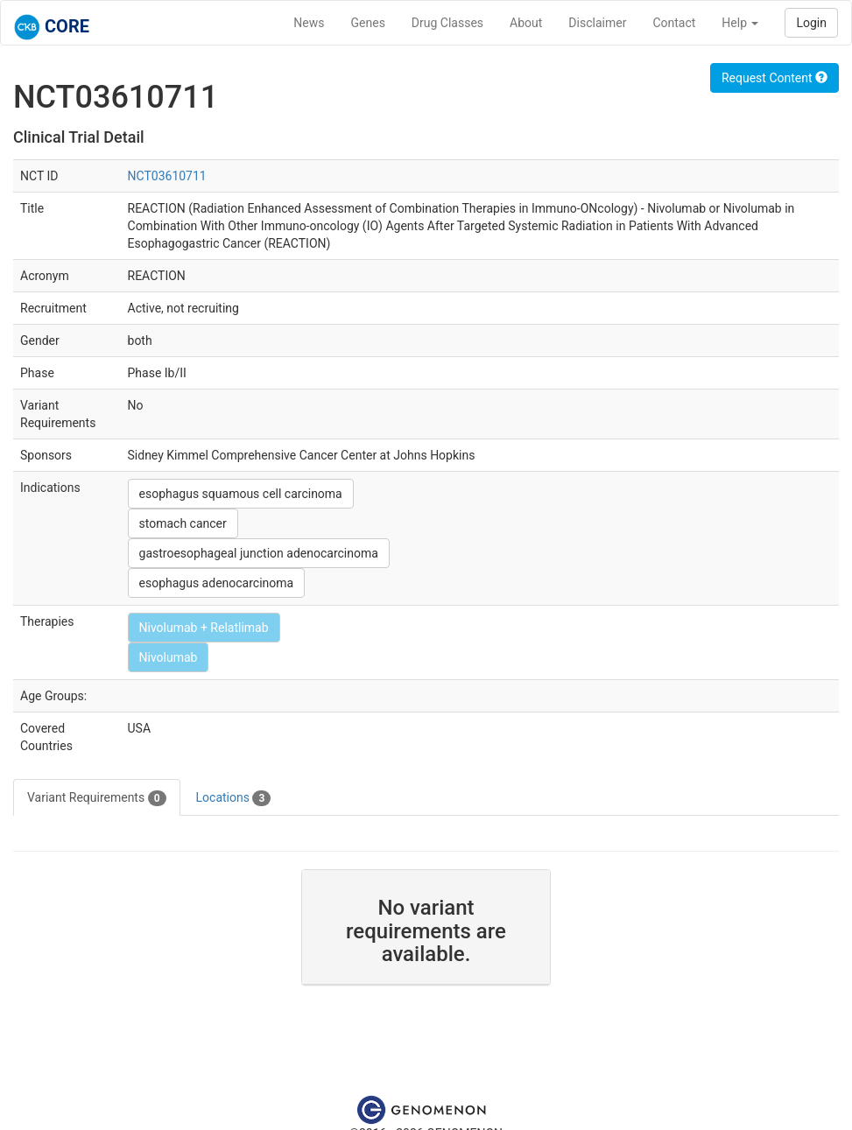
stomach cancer (183, 523)
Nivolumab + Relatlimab (204, 628)
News (308, 23)
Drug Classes (447, 23)
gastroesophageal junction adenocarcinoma (258, 553)
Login (811, 23)
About (526, 23)
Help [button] (740, 23)
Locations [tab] (233, 798)
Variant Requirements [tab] (96, 798)
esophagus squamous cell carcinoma (240, 494)
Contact (673, 23)
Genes (368, 23)
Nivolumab (168, 657)
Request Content (774, 78)
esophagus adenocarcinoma (216, 583)
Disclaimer (597, 23)
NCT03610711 (167, 176)
